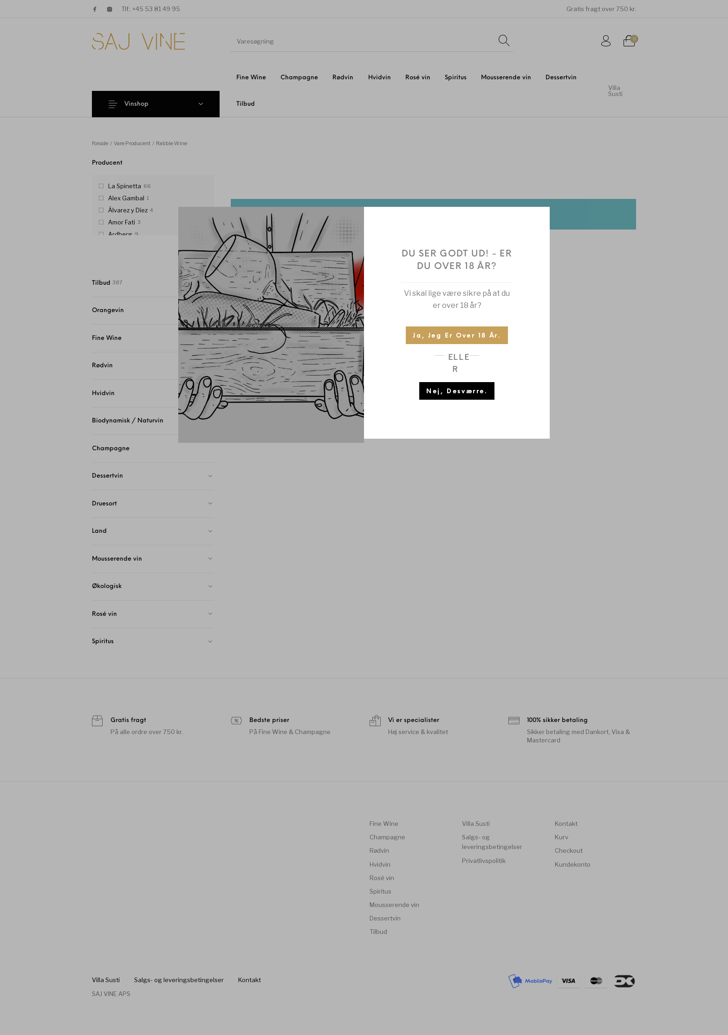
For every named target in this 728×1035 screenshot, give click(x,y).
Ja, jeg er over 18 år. (456, 336)
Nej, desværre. (456, 392)
